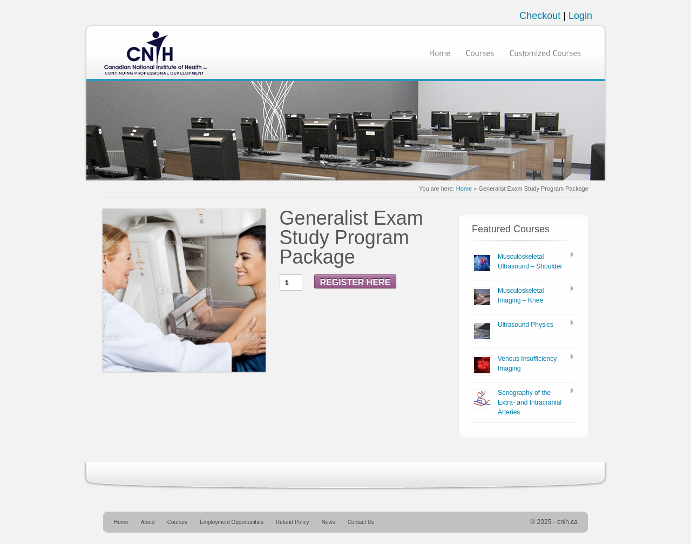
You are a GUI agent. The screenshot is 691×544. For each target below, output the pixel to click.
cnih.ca (567, 522)
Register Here (355, 282)
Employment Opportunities (231, 522)
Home (464, 188)
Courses (177, 522)
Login (580, 15)
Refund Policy (292, 522)
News (328, 522)
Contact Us (361, 522)
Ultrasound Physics (525, 324)
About (148, 522)
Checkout (541, 15)
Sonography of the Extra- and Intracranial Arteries (529, 402)
